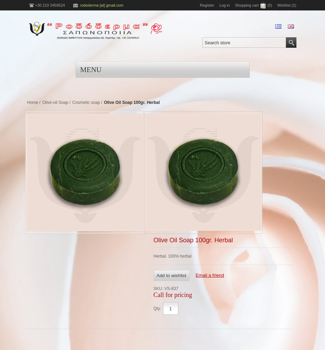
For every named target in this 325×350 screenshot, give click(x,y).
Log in (224, 5)
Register (207, 5)
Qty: (157, 308)
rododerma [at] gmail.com (102, 5)
